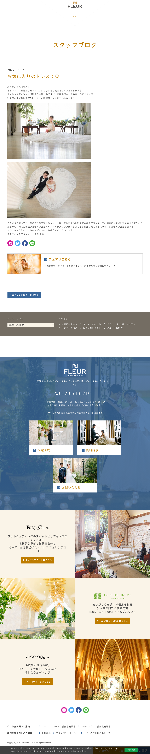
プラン (110, 324)
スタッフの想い (69, 328)
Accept (131, 750)
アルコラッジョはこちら (38, 682)
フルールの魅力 (115, 328)
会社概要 (46, 733)
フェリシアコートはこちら (38, 560)
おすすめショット (92, 328)
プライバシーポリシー (67, 733)
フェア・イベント (92, 324)
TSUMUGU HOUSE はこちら (113, 621)
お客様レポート (69, 324)
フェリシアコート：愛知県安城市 (59, 727)
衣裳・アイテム (127, 324)
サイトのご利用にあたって (97, 733)
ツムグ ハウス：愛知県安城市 (96, 727)
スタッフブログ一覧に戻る (25, 295)
